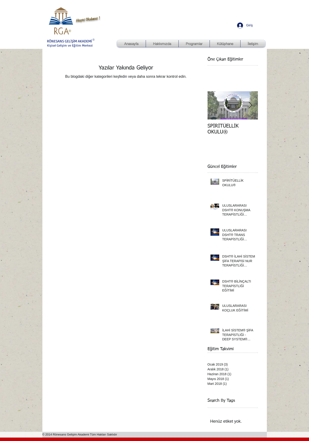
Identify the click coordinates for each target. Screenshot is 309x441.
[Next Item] (251, 105)
